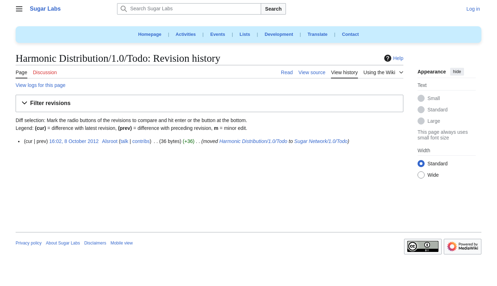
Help (392, 58)
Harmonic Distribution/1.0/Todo (253, 141)
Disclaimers (95, 243)
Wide (433, 175)
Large (433, 121)
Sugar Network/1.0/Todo (320, 141)
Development (279, 34)
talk (124, 141)
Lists (244, 34)
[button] (209, 103)
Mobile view (121, 243)
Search (273, 9)
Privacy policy (29, 243)
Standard (437, 110)
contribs (141, 141)
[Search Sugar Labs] (189, 9)
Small (433, 98)
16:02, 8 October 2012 (74, 141)
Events (217, 34)
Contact (350, 34)
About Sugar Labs (63, 243)
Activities (186, 34)
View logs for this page (41, 85)
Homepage (149, 34)
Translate (317, 34)
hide (457, 71)
